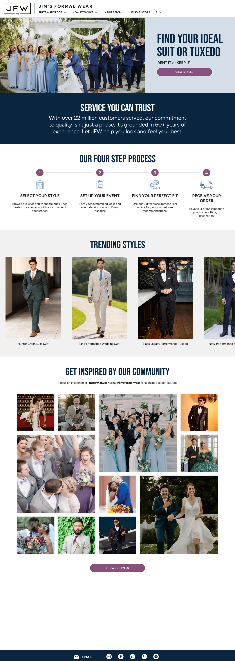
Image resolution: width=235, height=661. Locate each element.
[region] (117, 302)
